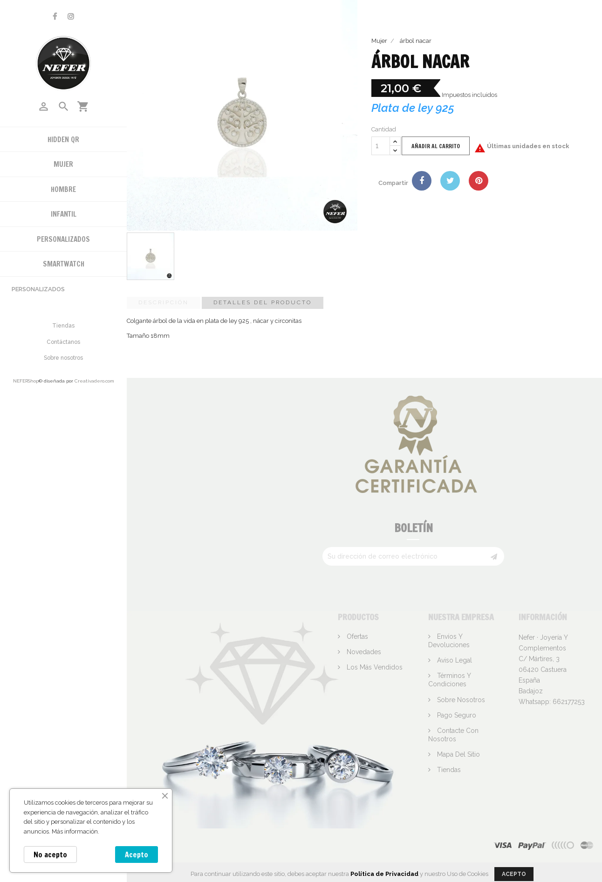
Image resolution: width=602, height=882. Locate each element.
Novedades (363, 652)
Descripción (163, 302)
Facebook (55, 16)
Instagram (71, 16)
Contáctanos (63, 342)
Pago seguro (455, 715)
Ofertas (356, 636)
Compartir (421, 181)
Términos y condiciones (449, 680)
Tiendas (63, 325)
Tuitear (450, 181)
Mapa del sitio (457, 754)
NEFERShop (26, 380)
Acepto (136, 854)
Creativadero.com (94, 380)
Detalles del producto (262, 302)
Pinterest (478, 181)
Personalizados (38, 289)
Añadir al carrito (435, 146)
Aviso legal (453, 660)
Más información (75, 831)
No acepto (50, 854)
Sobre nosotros (63, 358)
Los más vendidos (374, 667)
